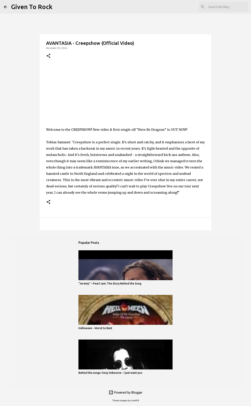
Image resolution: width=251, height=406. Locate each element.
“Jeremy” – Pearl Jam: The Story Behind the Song (109, 283)
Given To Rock (31, 6)
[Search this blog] (227, 7)
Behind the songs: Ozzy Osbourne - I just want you (110, 372)
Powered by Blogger (125, 392)
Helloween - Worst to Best (95, 328)
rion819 (135, 400)
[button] (48, 56)
